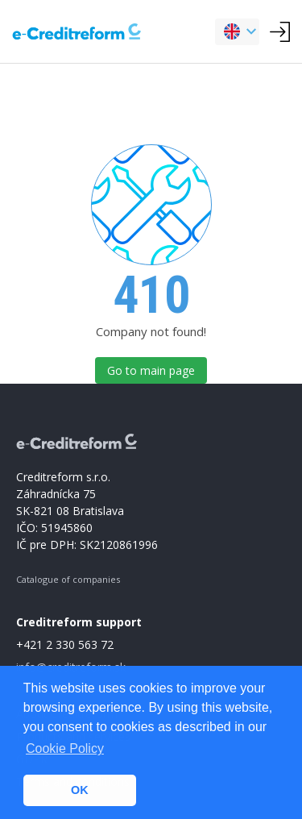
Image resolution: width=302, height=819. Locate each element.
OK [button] (80, 790)
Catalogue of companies (68, 579)
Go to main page (151, 370)
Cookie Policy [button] (65, 748)
